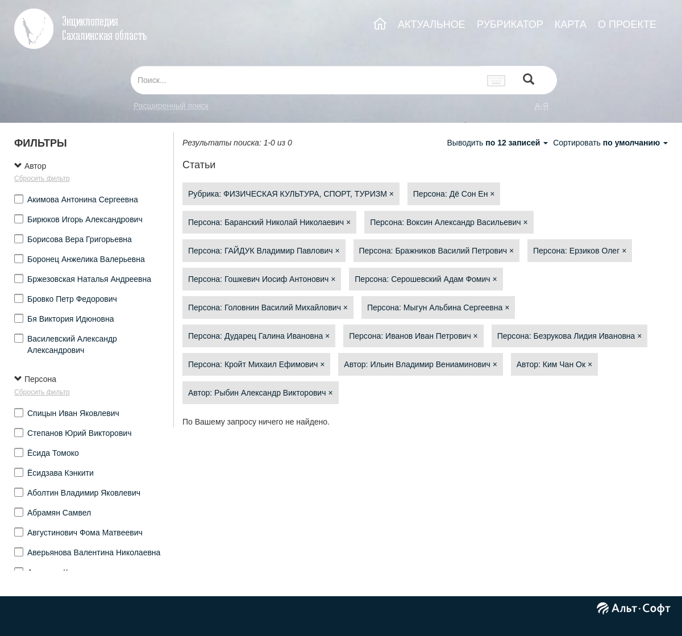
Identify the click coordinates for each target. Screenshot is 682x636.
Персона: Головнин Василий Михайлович (268, 307)
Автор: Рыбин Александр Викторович (260, 392)
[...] (306, 80)
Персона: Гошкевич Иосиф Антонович (261, 279)
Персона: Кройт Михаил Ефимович (256, 364)
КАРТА (571, 24)
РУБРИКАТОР (510, 24)
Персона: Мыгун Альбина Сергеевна (438, 307)
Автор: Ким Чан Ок (554, 364)
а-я (541, 105)
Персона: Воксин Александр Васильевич (448, 222)
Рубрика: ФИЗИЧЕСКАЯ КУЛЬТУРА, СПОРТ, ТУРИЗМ (291, 193)
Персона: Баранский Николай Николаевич (269, 222)
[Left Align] (529, 80)
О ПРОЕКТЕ (627, 24)
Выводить (498, 142)
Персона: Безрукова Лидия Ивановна (569, 335)
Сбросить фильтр (42, 178)
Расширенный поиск (171, 105)
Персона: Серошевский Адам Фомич (426, 279)
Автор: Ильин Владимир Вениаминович (420, 364)
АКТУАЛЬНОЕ (431, 24)
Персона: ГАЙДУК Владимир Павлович (264, 250)
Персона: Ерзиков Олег (579, 250)
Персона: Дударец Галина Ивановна (259, 335)
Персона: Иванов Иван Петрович (413, 335)
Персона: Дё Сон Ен (454, 193)
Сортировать (610, 142)
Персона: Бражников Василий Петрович (436, 250)
